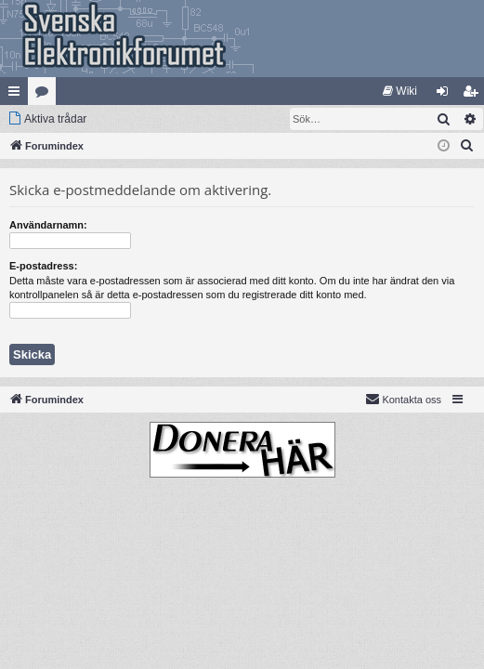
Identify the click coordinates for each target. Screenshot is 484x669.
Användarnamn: (48, 224)
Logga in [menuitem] (446, 95)
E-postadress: (43, 265)
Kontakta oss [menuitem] (403, 398)
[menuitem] (400, 91)
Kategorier (45, 95)
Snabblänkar (17, 95)
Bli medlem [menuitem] (474, 95)
